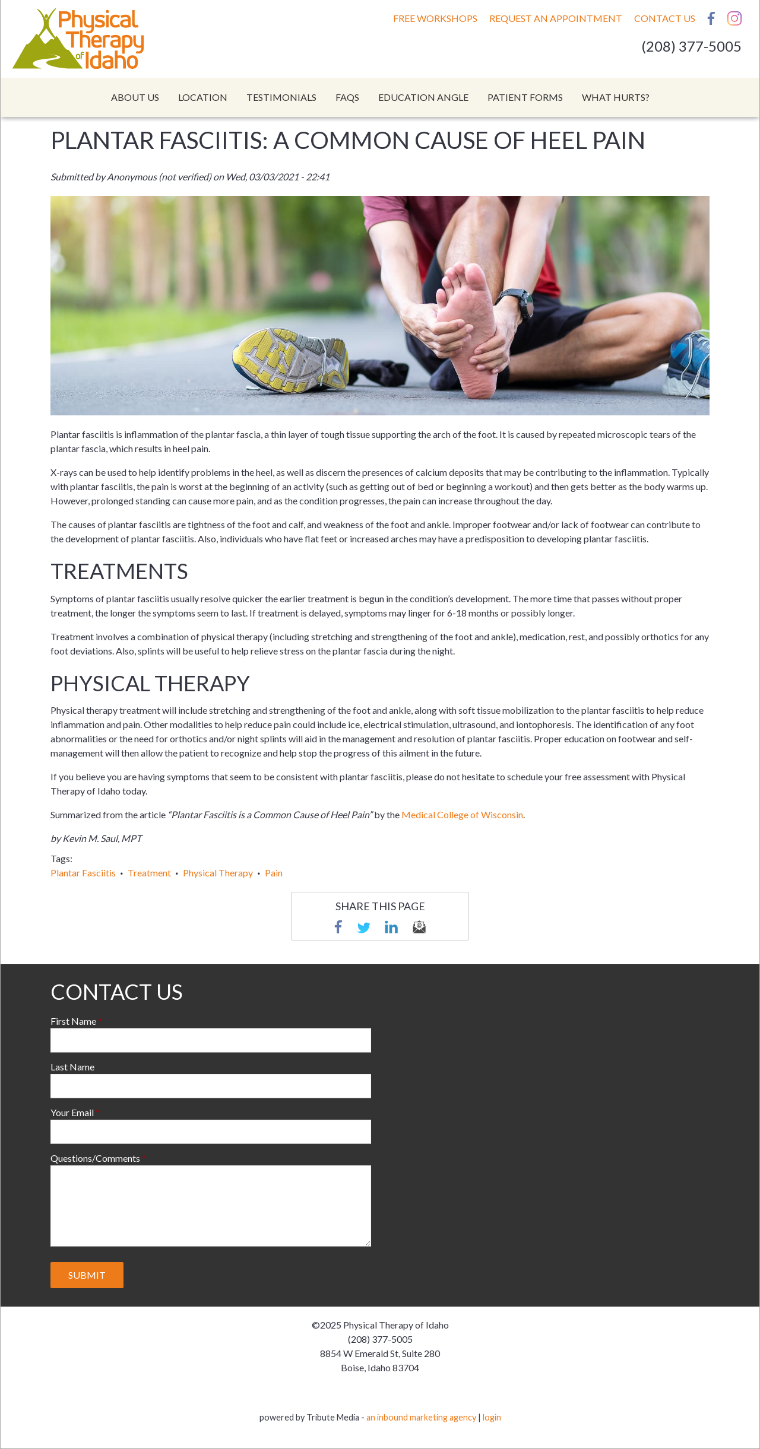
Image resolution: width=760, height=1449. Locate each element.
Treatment (149, 872)
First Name (73, 1021)
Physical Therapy (218, 872)
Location (202, 97)
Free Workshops (435, 18)
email (419, 927)
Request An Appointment (555, 18)
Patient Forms (525, 97)
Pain (274, 872)
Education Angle (423, 97)
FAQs (347, 97)
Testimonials (281, 97)
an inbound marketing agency (421, 1417)
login (492, 1417)
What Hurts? (616, 97)
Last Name (72, 1066)
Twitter (363, 927)
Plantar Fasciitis (83, 872)
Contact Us (664, 18)
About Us (135, 97)
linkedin (391, 927)
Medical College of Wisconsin (462, 814)
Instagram (734, 18)
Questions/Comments (95, 1158)
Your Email (72, 1112)
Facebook (711, 18)
